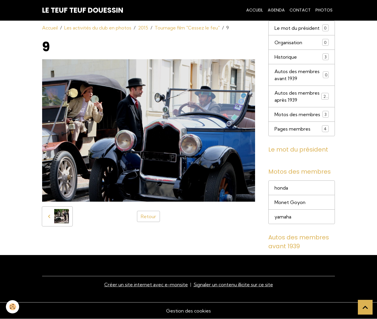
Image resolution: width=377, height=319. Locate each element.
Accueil (254, 10)
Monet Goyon (290, 202)
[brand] (82, 10)
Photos (324, 10)
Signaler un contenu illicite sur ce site (233, 284)
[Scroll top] (365, 307)
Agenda (276, 10)
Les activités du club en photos (97, 28)
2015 (143, 28)
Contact (300, 10)
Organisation (302, 42)
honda (281, 188)
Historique (302, 56)
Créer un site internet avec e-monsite (146, 284)
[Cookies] (12, 306)
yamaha (283, 217)
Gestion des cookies (188, 311)
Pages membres (302, 128)
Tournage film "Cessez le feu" (187, 28)
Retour (148, 216)
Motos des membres (302, 114)
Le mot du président (302, 27)
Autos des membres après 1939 (302, 96)
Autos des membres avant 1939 (302, 74)
